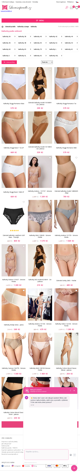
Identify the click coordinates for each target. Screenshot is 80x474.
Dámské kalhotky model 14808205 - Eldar (66, 192)
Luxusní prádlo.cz (6, 11)
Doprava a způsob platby (10, 442)
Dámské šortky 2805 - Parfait (66, 281)
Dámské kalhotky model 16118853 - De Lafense (40, 148)
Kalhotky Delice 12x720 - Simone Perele (66, 325)
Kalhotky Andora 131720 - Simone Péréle (40, 325)
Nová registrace (61, 2)
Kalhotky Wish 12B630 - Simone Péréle (40, 236)
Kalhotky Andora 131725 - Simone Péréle (66, 236)
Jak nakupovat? (6, 444)
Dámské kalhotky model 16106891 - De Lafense (40, 103)
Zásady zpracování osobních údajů (13, 452)
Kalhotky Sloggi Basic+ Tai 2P (14, 148)
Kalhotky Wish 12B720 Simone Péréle (40, 369)
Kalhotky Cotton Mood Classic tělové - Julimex (66, 369)
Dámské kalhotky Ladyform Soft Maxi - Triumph (14, 236)
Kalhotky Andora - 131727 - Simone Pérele (40, 192)
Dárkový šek (5, 446)
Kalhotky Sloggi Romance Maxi (13, 104)
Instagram (17, 466)
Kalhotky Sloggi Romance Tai (66, 104)
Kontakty (35, 2)
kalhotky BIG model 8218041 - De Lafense (40, 280)
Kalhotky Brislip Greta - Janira (14, 325)
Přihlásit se (70, 2)
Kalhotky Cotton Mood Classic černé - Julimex (14, 413)
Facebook (7, 466)
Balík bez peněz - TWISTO (9, 448)
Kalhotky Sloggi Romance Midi (66, 148)
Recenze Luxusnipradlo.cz (10, 454)
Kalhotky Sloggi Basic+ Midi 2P (13, 192)
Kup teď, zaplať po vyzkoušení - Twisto (14, 450)
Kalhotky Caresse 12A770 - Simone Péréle (13, 369)
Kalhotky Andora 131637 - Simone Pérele (13, 280)
